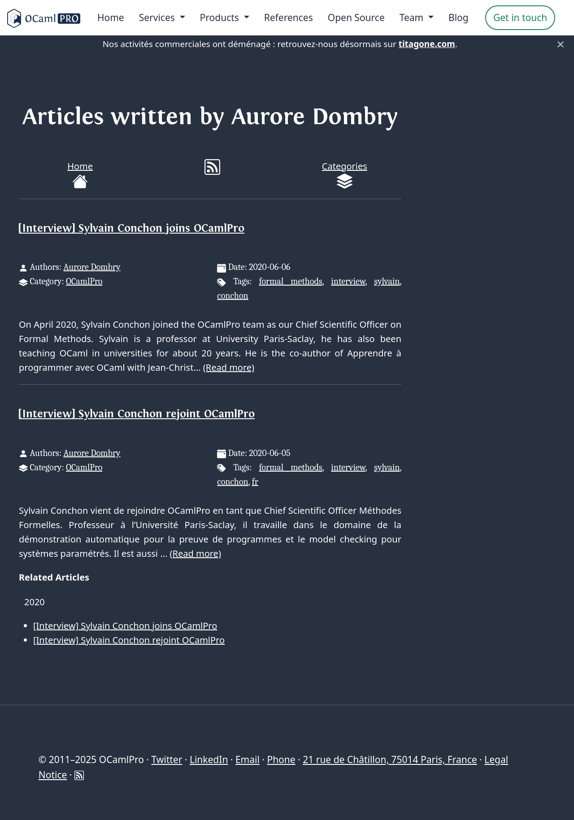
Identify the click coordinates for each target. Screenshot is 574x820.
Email (247, 759)
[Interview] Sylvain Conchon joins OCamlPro (131, 228)
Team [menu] (413, 17)
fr (255, 482)
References (288, 17)
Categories (344, 174)
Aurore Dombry (91, 267)
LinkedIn (209, 759)
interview (348, 281)
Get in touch (520, 17)
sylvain (387, 281)
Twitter (166, 759)
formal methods (290, 281)
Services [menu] (158, 17)
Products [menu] (221, 17)
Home (110, 17)
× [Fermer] (561, 44)
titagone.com (427, 44)
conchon (232, 296)
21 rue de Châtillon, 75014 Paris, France (390, 759)
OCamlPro (84, 281)
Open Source (356, 17)
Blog (458, 17)
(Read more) (228, 367)
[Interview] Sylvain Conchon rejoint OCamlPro (137, 414)
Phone (281, 759)
